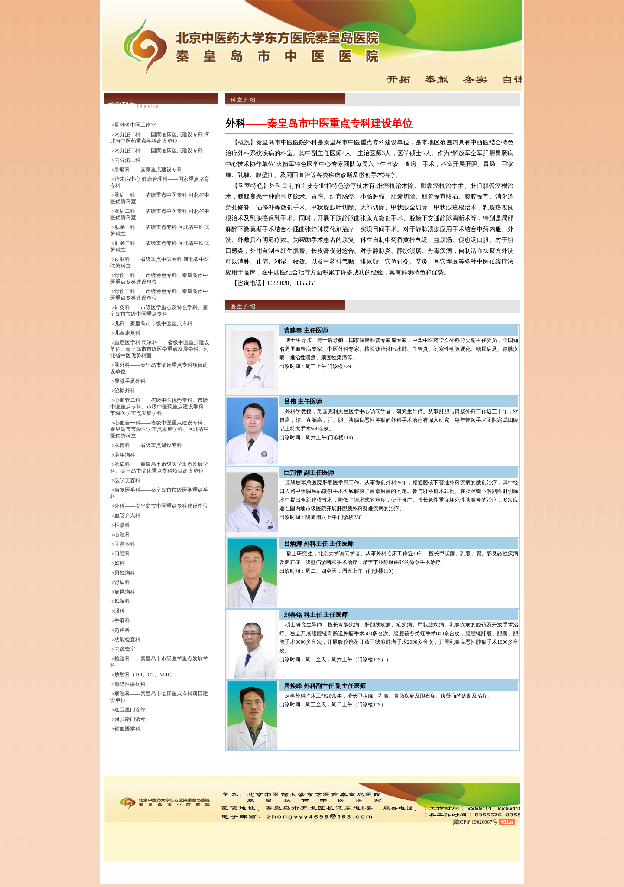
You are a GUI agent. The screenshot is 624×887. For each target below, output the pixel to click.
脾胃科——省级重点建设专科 (148, 445)
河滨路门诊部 (130, 719)
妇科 (119, 563)
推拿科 (122, 525)
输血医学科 (127, 729)
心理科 (122, 535)
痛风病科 (124, 592)
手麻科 (122, 620)
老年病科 (124, 455)
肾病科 (122, 582)
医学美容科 (127, 480)
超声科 (122, 630)
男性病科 (124, 573)
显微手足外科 (130, 381)
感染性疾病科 (130, 684)
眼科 (119, 611)
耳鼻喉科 (124, 544)
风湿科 (122, 601)
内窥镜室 (124, 649)
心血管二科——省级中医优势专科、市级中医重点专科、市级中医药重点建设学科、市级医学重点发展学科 (159, 406)
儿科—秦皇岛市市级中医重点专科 (153, 323)
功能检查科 (127, 639)
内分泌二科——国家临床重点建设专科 (158, 150)
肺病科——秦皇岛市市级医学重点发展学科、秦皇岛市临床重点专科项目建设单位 (159, 467)
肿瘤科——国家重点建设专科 (148, 169)
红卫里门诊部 (130, 710)
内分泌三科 (127, 160)
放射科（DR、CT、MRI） (144, 675)
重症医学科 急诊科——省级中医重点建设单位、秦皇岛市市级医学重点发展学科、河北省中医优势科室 (159, 349)
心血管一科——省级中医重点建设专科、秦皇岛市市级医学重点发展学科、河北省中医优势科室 (159, 429)
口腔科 (122, 554)
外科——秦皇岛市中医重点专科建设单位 (161, 506)
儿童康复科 (127, 333)
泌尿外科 (124, 391)
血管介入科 (127, 515)
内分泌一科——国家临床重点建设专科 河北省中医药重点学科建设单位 (159, 137)
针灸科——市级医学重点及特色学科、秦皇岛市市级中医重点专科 (159, 310)
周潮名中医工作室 (135, 125)
